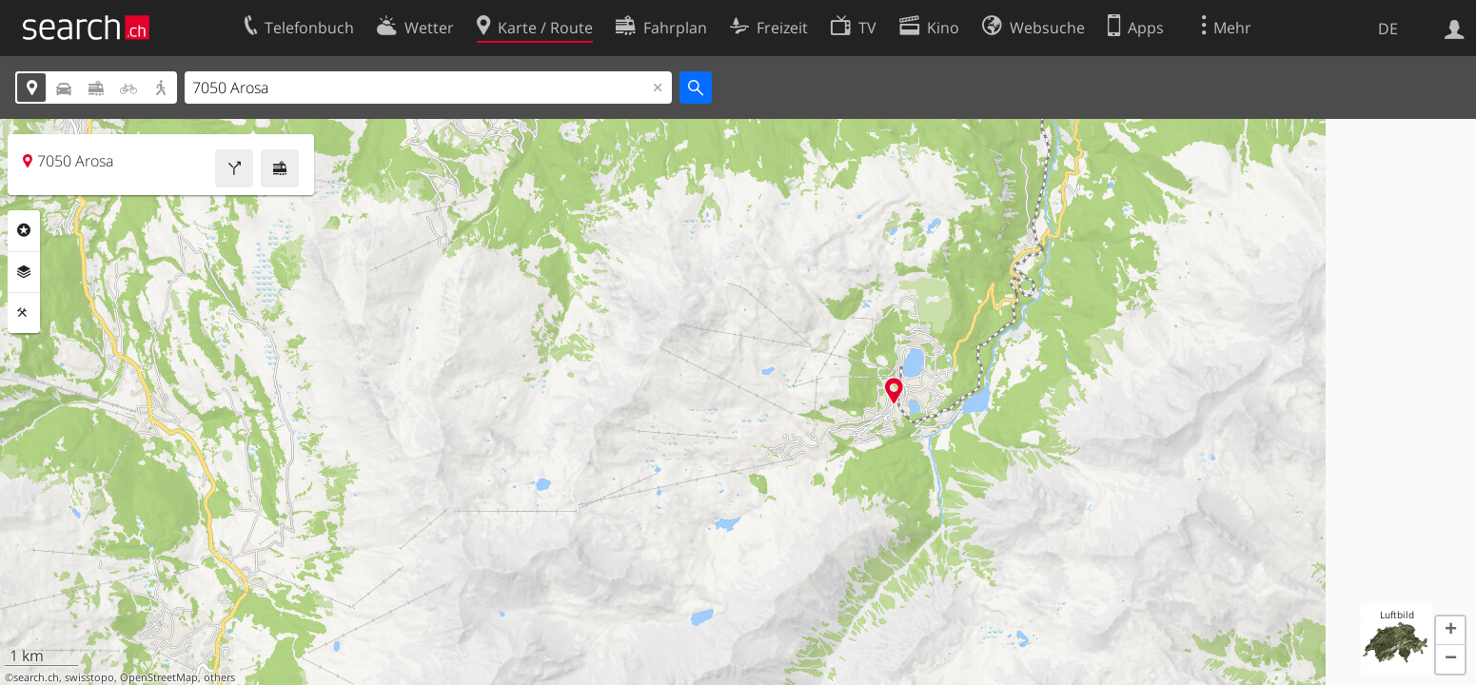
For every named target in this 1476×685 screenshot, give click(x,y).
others (219, 677)
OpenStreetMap (159, 677)
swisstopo (89, 677)
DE (1388, 28)
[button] (1450, 630)
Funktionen (24, 313)
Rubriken (24, 230)
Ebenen (24, 272)
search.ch (36, 677)
